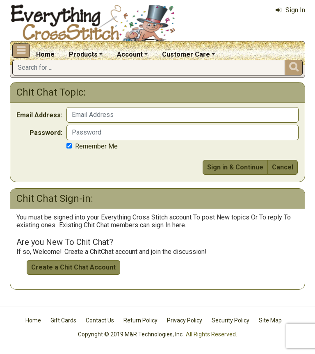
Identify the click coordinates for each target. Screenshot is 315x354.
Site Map (270, 320)
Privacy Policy (184, 320)
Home (45, 54)
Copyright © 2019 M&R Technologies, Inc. (131, 334)
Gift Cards (63, 320)
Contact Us (100, 320)
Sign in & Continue (235, 167)
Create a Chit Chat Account (73, 267)
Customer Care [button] (186, 54)
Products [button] (83, 54)
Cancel (282, 167)
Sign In (290, 10)
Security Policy (230, 320)
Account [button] (130, 54)
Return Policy (140, 320)
